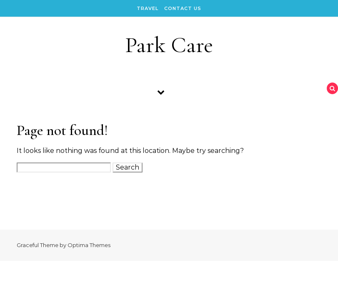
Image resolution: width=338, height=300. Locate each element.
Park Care (169, 44)
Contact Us (182, 8)
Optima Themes (89, 245)
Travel (147, 8)
